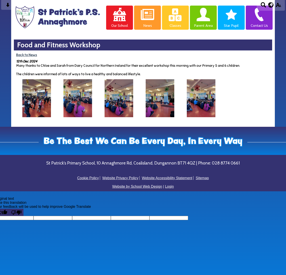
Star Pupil (231, 25)
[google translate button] (271, 5)
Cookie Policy (88, 178)
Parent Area (203, 25)
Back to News (26, 55)
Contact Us (259, 25)
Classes (175, 25)
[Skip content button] (7, 6)
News (147, 25)
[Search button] (263, 6)
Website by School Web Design (137, 186)
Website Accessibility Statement (167, 178)
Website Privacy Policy (120, 178)
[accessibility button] (278, 6)
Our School (119, 25)
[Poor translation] (16, 212)
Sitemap (202, 178)
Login (169, 186)
